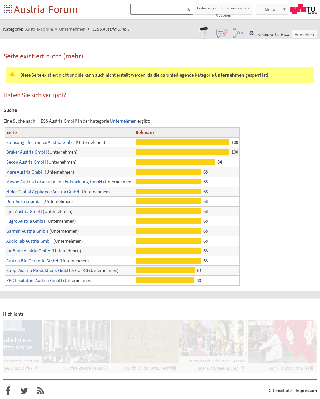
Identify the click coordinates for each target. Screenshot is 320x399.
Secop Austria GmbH (26, 162)
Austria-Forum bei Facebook (8, 391)
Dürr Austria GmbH (24, 201)
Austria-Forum (46, 9)
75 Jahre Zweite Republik (85, 368)
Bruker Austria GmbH (26, 152)
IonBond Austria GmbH (28, 251)
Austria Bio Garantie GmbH (32, 261)
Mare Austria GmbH (25, 172)
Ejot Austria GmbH (24, 211)
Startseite (8, 9)
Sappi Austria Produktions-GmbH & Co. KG (47, 270)
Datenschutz (280, 390)
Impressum (306, 390)
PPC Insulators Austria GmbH (34, 280)
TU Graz (303, 9)
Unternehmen (123, 121)
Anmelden (304, 35)
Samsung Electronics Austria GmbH (40, 142)
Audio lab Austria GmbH (29, 241)
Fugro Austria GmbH (25, 221)
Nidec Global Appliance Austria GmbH (42, 191)
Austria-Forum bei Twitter (24, 391)
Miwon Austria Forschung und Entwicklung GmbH (54, 181)
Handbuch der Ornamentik (148, 368)
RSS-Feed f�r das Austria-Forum (41, 391)
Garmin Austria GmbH (27, 231)
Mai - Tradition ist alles (289, 368)
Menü (270, 9)
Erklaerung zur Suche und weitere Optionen (223, 10)
